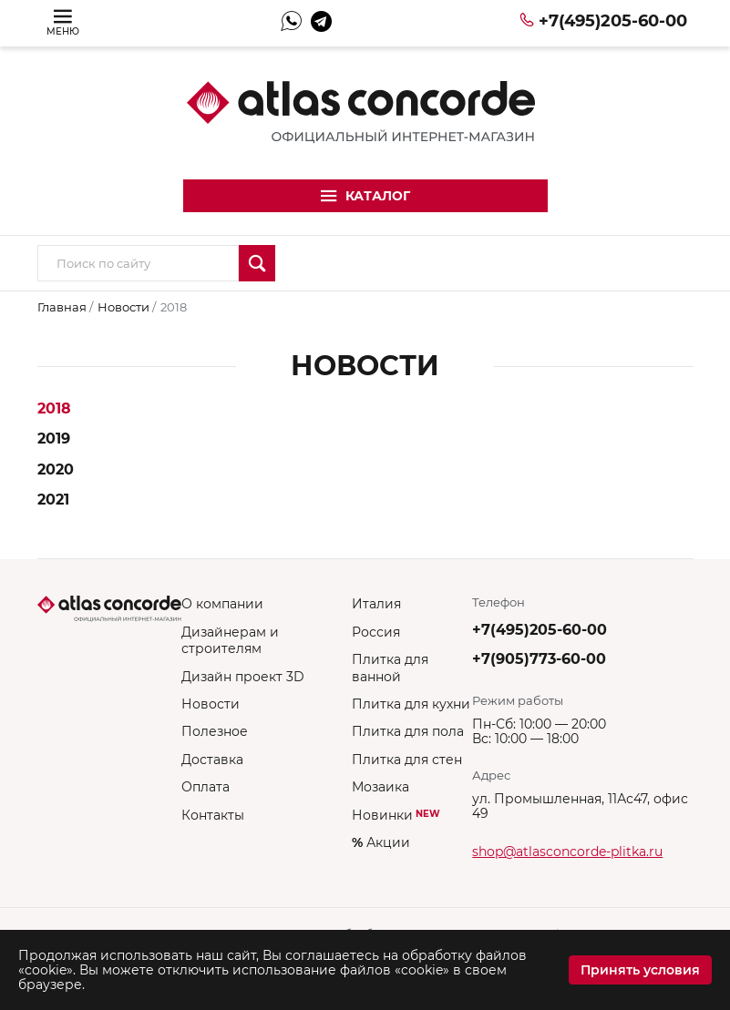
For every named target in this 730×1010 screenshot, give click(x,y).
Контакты (212, 815)
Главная (63, 307)
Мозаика (380, 787)
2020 (55, 469)
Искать (257, 263)
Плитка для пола (408, 731)
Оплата (205, 787)
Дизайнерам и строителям (230, 640)
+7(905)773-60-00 (539, 659)
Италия (376, 604)
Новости (125, 307)
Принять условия (640, 970)
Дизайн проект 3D (242, 676)
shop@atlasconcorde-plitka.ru (567, 851)
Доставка (212, 759)
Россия (376, 632)
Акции (381, 842)
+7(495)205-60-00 (613, 21)
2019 (53, 438)
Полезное (214, 731)
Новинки (396, 815)
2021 (53, 499)
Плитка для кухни (411, 704)
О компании (222, 604)
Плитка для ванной (390, 667)
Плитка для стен (407, 759)
